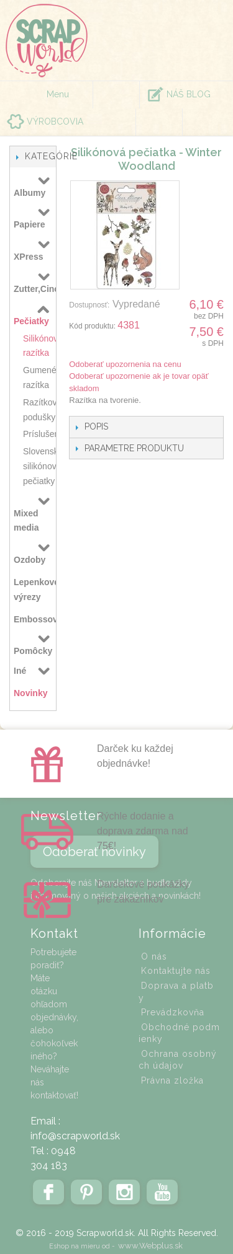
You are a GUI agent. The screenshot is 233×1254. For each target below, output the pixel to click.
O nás (154, 956)
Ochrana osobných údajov (178, 1060)
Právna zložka (172, 1080)
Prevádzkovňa (172, 1012)
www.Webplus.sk (150, 1245)
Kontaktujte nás (176, 971)
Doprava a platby (176, 992)
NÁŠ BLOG (189, 94)
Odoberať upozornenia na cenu (125, 364)
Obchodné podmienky (179, 1033)
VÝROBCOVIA (55, 121)
